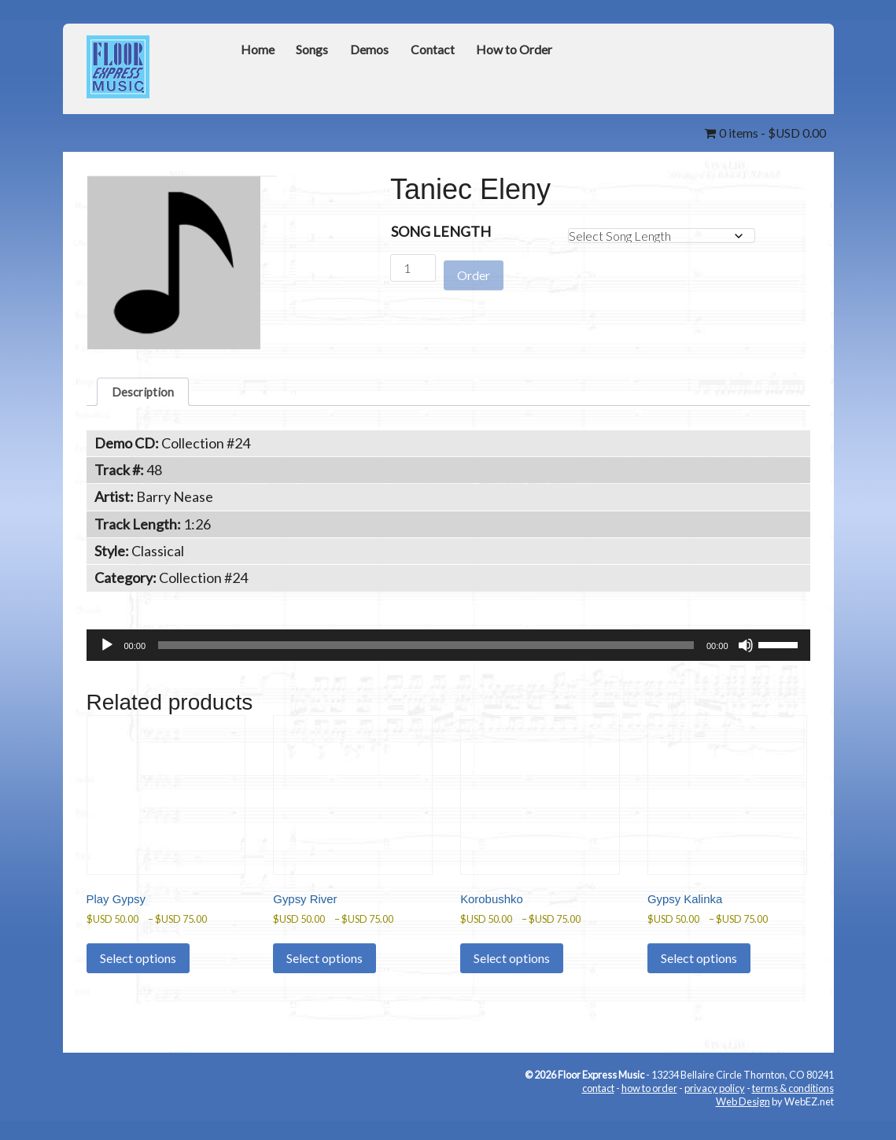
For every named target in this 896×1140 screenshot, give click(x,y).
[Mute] (746, 650)
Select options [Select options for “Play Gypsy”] (138, 974)
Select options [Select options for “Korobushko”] (512, 974)
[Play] (107, 650)
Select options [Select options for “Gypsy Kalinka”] (699, 974)
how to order (649, 1104)
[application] (448, 650)
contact (598, 1104)
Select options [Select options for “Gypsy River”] (324, 974)
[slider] (426, 650)
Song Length (441, 230)
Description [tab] (148, 393)
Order (473, 267)
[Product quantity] (413, 267)
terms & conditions (793, 1104)
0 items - (758, 132)
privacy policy (714, 1104)
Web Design (743, 1118)
